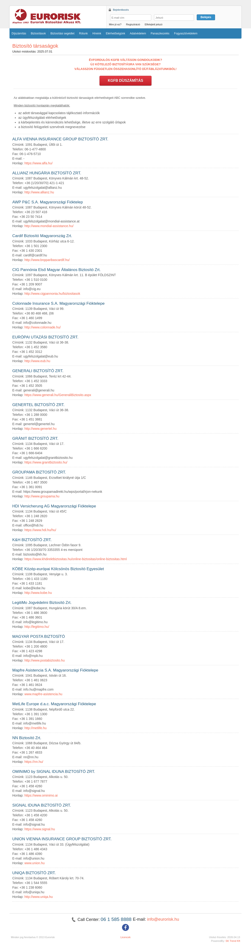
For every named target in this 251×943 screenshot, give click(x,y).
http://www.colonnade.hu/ (42, 327)
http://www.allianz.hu (39, 192)
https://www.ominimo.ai (41, 795)
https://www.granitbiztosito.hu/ (45, 462)
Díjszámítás (19, 33)
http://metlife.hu (35, 728)
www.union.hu (34, 863)
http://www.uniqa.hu (38, 897)
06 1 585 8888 (117, 919)
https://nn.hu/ (33, 762)
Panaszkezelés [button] (160, 33)
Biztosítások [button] (38, 33)
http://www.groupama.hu (41, 496)
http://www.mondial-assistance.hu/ (49, 226)
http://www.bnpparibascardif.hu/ (47, 260)
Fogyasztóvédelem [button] (185, 33)
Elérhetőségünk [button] (115, 33)
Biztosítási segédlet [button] (62, 33)
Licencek (125, 937)
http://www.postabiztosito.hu (44, 660)
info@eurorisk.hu (163, 919)
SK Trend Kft (232, 941)
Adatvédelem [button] (138, 33)
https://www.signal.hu (39, 829)
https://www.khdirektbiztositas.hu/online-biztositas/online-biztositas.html (75, 559)
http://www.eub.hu (37, 361)
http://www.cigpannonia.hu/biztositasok (52, 293)
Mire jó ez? (115, 24)
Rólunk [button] (83, 33)
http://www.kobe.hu (38, 593)
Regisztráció (133, 24)
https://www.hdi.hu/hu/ (40, 530)
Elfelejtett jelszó (153, 24)
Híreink (96, 33)
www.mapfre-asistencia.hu (43, 694)
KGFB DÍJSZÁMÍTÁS (125, 81)
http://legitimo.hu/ (36, 627)
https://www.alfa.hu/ (38, 163)
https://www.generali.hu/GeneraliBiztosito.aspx (57, 395)
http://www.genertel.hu (40, 428)
